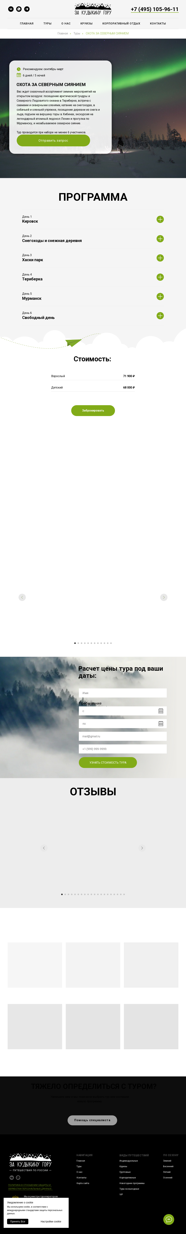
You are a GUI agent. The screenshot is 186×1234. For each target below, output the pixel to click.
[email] (123, 736)
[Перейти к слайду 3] (81, 643)
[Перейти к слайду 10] (104, 643)
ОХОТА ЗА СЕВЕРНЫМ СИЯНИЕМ (107, 33)
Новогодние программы (132, 1183)
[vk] (11, 9)
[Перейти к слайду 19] (121, 894)
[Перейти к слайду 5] (88, 643)
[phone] (123, 748)
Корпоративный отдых (121, 23)
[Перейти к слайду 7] (94, 643)
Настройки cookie (51, 1221)
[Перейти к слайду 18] (117, 894)
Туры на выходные (129, 1189)
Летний (167, 1172)
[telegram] (27, 9)
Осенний (167, 1177)
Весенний (168, 1166)
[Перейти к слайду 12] (111, 643)
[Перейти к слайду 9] (101, 643)
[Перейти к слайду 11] (107, 643)
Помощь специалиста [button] (92, 1120)
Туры (47, 23)
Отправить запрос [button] (53, 140)
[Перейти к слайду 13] (101, 894)
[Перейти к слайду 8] (98, 643)
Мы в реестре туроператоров (41, 1196)
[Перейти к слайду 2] (78, 643)
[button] (93, 410)
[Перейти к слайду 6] (91, 643)
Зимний (167, 1161)
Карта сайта (83, 1183)
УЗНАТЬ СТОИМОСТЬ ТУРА (108, 762)
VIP (121, 1194)
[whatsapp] (19, 9)
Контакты (158, 23)
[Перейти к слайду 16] (111, 894)
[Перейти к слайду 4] (85, 643)
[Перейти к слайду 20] (124, 894)
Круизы (86, 23)
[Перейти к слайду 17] (114, 894)
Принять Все (17, 1221)
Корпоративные (128, 1177)
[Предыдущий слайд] (22, 597)
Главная (27, 23)
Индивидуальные (129, 1161)
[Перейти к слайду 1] (75, 643)
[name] (123, 693)
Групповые (125, 1172)
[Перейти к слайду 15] (107, 894)
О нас (66, 23)
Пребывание (90, 703)
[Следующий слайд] (163, 597)
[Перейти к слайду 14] (104, 894)
